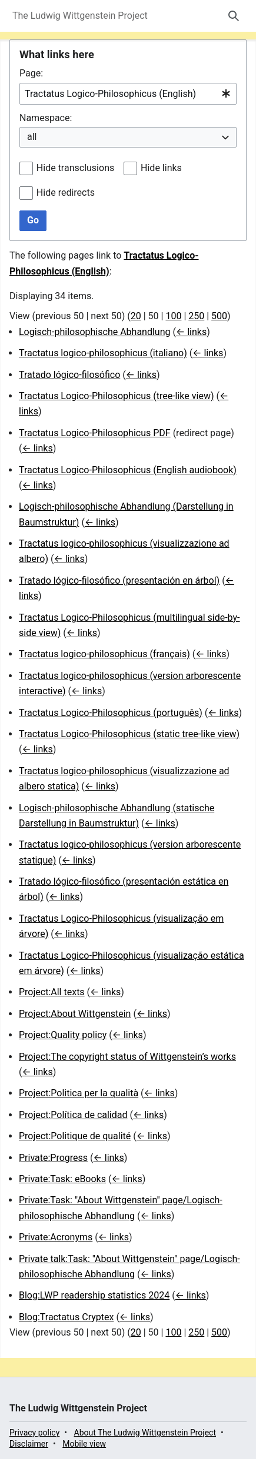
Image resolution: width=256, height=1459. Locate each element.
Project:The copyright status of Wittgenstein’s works (127, 1056)
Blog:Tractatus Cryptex (66, 1317)
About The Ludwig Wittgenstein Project (145, 1432)
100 (173, 316)
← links (191, 331)
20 (136, 316)
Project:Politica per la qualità (78, 1093)
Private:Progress (53, 1157)
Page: (31, 73)
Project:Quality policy (63, 1034)
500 (219, 316)
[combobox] (128, 94)
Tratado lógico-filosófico (69, 374)
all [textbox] (31, 136)
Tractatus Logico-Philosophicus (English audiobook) (128, 470)
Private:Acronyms (55, 1237)
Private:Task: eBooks (62, 1178)
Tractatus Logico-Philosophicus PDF (95, 433)
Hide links (161, 167)
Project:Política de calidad (73, 1114)
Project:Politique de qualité (75, 1136)
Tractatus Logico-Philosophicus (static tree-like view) (129, 733)
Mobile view (84, 1443)
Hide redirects (65, 192)
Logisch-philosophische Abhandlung (94, 331)
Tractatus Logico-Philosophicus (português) (110, 712)
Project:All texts (52, 992)
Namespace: (45, 117)
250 (196, 316)
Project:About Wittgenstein (75, 1013)
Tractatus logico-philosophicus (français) (104, 654)
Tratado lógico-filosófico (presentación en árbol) (119, 580)
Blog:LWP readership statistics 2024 (94, 1295)
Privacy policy (34, 1432)
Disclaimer (28, 1443)
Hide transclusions (75, 167)
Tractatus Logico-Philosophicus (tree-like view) (116, 395)
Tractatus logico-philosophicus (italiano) (103, 353)
